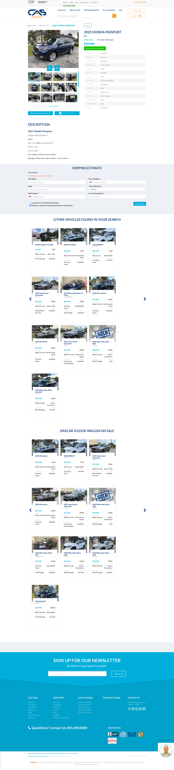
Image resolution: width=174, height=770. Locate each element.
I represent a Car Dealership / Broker (45, 203)
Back (88, 25)
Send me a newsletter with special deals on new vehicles (52, 205)
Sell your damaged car (55, 753)
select (145, 189)
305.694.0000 (141, 2)
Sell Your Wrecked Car (36, 753)
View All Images (53, 106)
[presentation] (102, 203)
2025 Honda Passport (63, 26)
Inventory (44, 26)
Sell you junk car (71, 753)
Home (33, 26)
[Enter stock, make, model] (87, 15)
